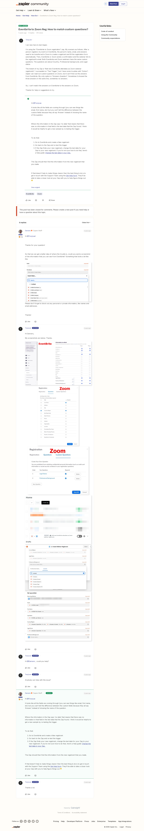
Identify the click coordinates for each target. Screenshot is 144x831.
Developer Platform (74, 821)
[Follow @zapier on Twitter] (33, 821)
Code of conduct (107, 31)
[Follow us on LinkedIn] (25, 821)
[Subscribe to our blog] (29, 821)
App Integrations (125, 821)
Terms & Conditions (63, 812)
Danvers (28, 231)
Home (18, 16)
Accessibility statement (79, 812)
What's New (50, 10)
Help (63, 821)
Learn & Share (35, 10)
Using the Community (109, 35)
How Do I (34, 16)
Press (86, 821)
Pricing (56, 821)
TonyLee (29, 40)
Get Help (21, 10)
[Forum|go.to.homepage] (33, 4)
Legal (122, 827)
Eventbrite (30, 194)
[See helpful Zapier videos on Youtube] (37, 821)
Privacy (128, 827)
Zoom (39, 194)
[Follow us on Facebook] (21, 821)
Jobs (93, 821)
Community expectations (110, 38)
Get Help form (71, 176)
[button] (113, 4)
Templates (112, 821)
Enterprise (101, 821)
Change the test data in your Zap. (58, 153)
